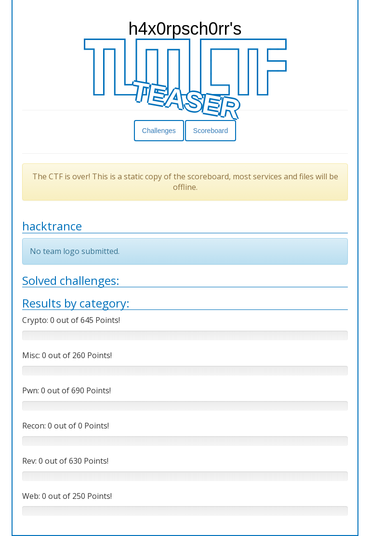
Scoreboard (210, 130)
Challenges (159, 130)
